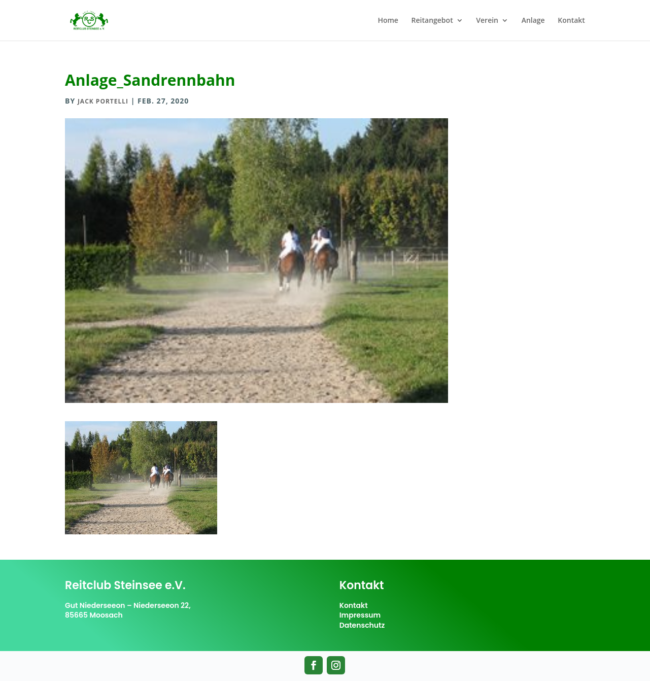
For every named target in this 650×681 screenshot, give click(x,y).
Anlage (533, 21)
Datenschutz (362, 625)
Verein (487, 21)
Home (388, 21)
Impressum (360, 615)
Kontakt (571, 21)
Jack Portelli (103, 101)
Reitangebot (432, 21)
